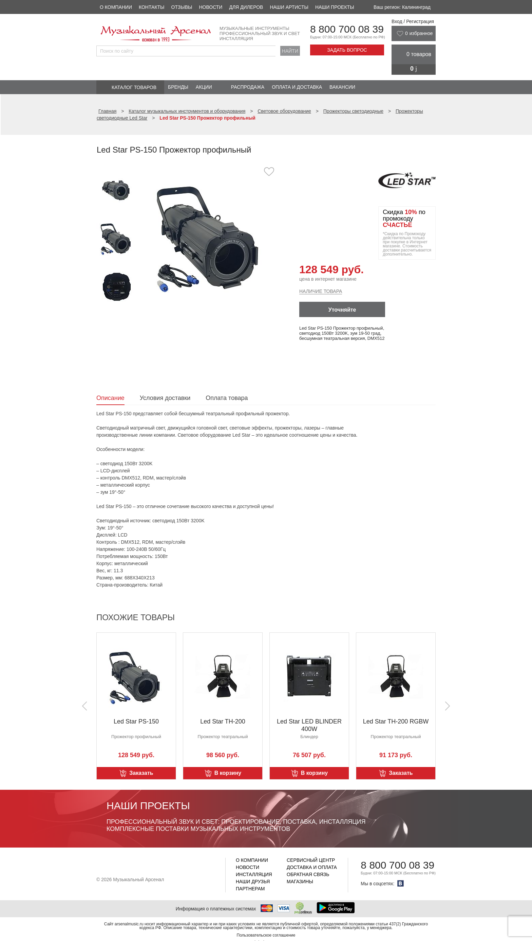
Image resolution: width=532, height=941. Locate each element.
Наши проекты (334, 7)
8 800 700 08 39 (347, 29)
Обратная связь (308, 874)
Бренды (178, 87)
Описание (110, 398)
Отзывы (181, 7)
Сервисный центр (311, 860)
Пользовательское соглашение (266, 935)
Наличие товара (320, 291)
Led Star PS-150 (136, 721)
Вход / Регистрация (413, 21)
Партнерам (250, 888)
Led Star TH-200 (222, 721)
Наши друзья (253, 881)
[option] (211, 236)
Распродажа (247, 87)
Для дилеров (246, 7)
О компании (116, 7)
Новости (210, 7)
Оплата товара (227, 398)
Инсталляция (254, 874)
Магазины (300, 881)
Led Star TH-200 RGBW (396, 721)
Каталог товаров (134, 87)
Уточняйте (342, 310)
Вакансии (342, 87)
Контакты (152, 7)
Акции (204, 87)
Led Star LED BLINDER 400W (309, 725)
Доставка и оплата (312, 867)
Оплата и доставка (297, 87)
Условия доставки (165, 398)
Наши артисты (289, 7)
